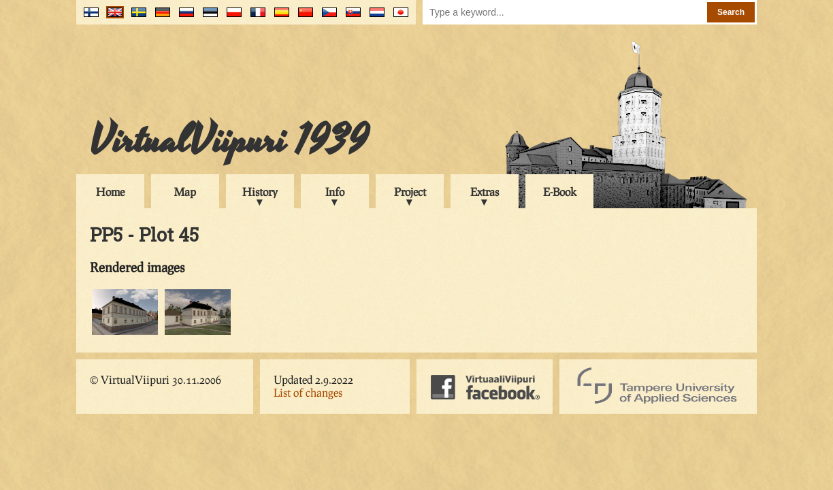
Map (185, 191)
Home (110, 191)
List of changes (308, 392)
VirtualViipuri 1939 (229, 141)
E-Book (559, 191)
